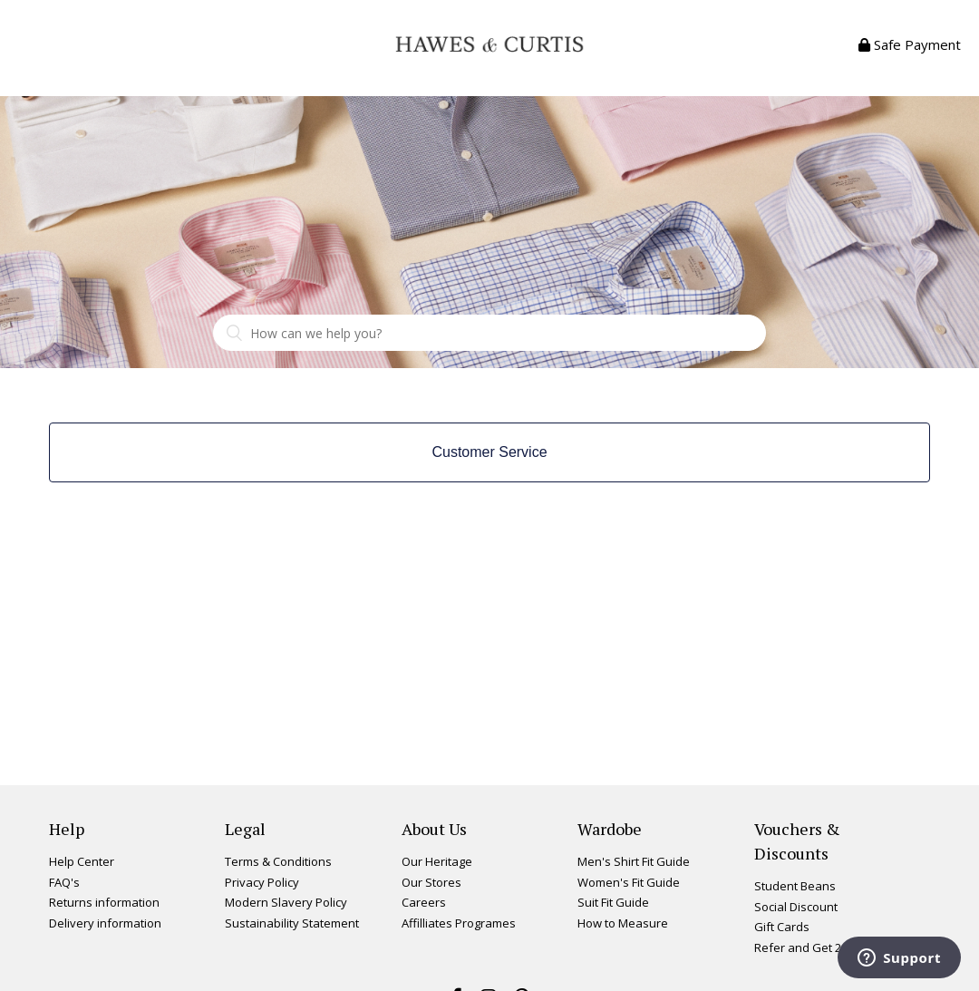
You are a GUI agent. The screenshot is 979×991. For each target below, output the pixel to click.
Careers (424, 902)
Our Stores (431, 882)
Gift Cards (781, 926)
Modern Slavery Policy (286, 902)
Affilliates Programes (459, 923)
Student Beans (795, 886)
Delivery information (105, 923)
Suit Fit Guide (613, 902)
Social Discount (796, 907)
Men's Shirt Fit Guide (633, 861)
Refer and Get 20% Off (815, 947)
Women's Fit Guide (628, 882)
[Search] (489, 333)
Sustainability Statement (292, 923)
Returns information (104, 902)
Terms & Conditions (278, 861)
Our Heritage (437, 861)
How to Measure (622, 923)
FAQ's (64, 882)
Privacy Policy (262, 882)
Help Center (81, 861)
